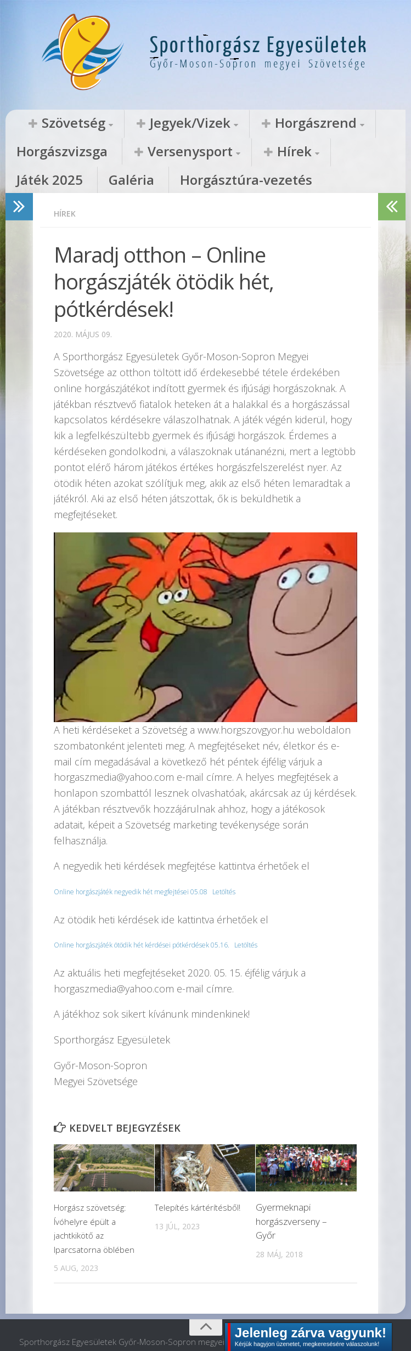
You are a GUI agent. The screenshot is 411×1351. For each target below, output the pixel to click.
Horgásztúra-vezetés (332, 152)
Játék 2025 (193, 152)
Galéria (250, 152)
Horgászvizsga (326, 123)
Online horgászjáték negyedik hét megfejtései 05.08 (147, 865)
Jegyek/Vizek (144, 123)
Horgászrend (237, 123)
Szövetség (58, 123)
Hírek (132, 152)
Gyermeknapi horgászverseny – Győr (291, 1195)
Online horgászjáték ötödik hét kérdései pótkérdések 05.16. (163, 918)
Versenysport (55, 152)
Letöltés (261, 865)
